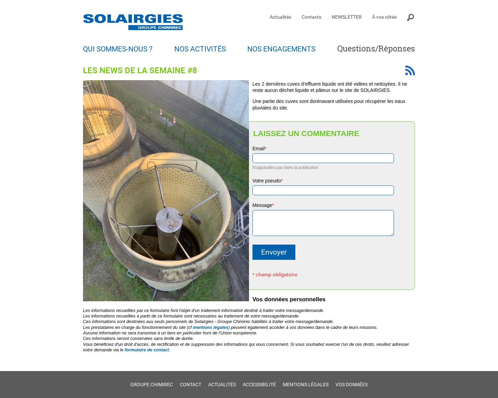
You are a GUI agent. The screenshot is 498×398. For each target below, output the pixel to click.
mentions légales (210, 327)
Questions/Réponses (376, 48)
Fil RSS (410, 70)
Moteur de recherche (411, 17)
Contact (190, 384)
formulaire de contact (146, 350)
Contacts (311, 17)
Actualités (280, 17)
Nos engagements (281, 49)
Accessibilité (259, 384)
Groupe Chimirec (151, 384)
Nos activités (200, 49)
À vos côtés (384, 17)
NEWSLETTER (347, 17)
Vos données (351, 384)
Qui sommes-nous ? (118, 49)
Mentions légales (306, 384)
